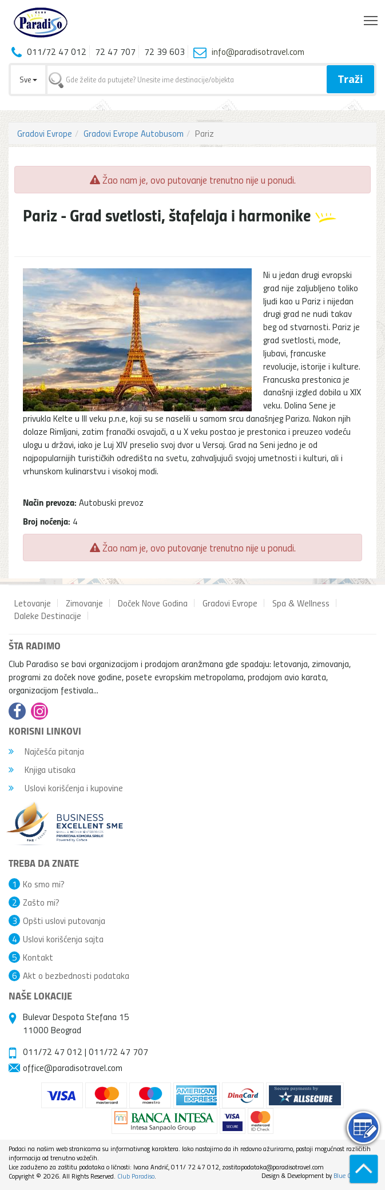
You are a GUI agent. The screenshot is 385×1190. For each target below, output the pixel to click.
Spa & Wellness (301, 603)
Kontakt (38, 957)
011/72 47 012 (52, 1051)
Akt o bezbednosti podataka (76, 975)
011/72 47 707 (118, 1051)
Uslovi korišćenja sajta (63, 939)
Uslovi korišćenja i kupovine (66, 788)
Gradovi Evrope (44, 133)
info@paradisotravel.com (258, 51)
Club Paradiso (135, 1176)
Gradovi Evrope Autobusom (134, 133)
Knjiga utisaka (42, 769)
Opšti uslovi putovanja (64, 920)
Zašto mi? (41, 902)
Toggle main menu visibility (371, 17)
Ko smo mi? (44, 884)
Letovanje (32, 603)
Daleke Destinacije (47, 615)
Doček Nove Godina (153, 603)
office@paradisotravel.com (72, 1067)
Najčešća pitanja (46, 751)
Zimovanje (84, 603)
